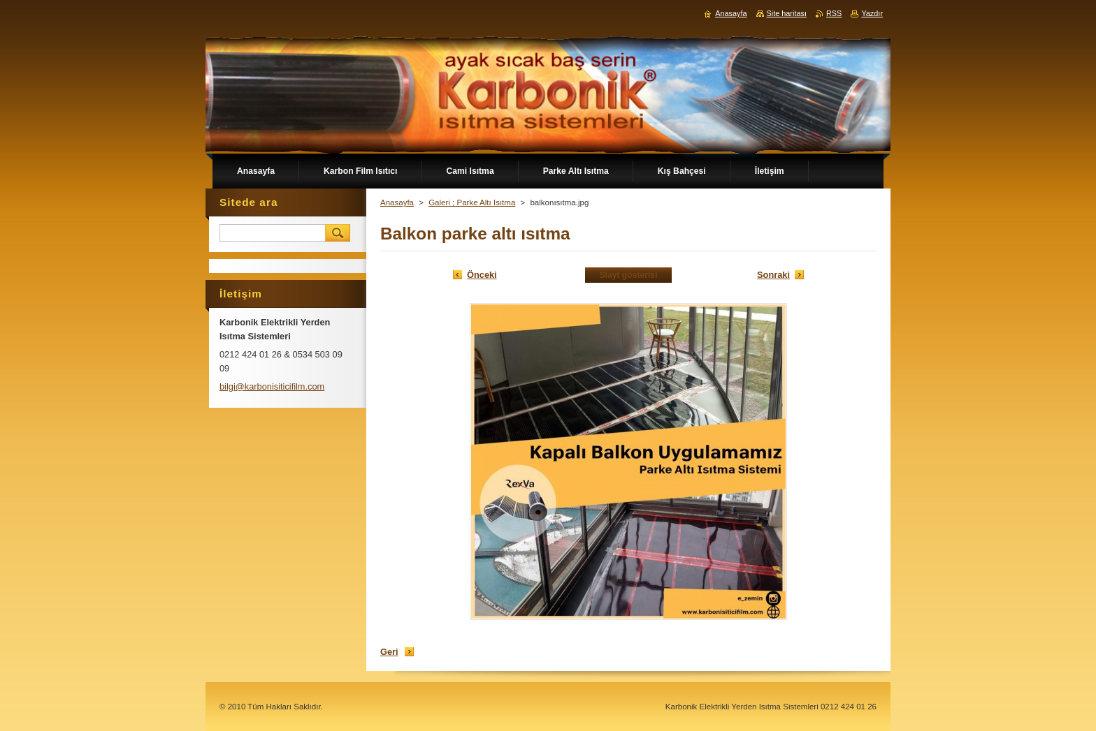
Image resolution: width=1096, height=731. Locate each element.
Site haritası (787, 13)
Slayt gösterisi (628, 275)
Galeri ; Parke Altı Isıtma (471, 202)
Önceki (482, 274)
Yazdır (872, 13)
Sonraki (773, 274)
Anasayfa (397, 202)
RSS (834, 13)
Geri (389, 652)
